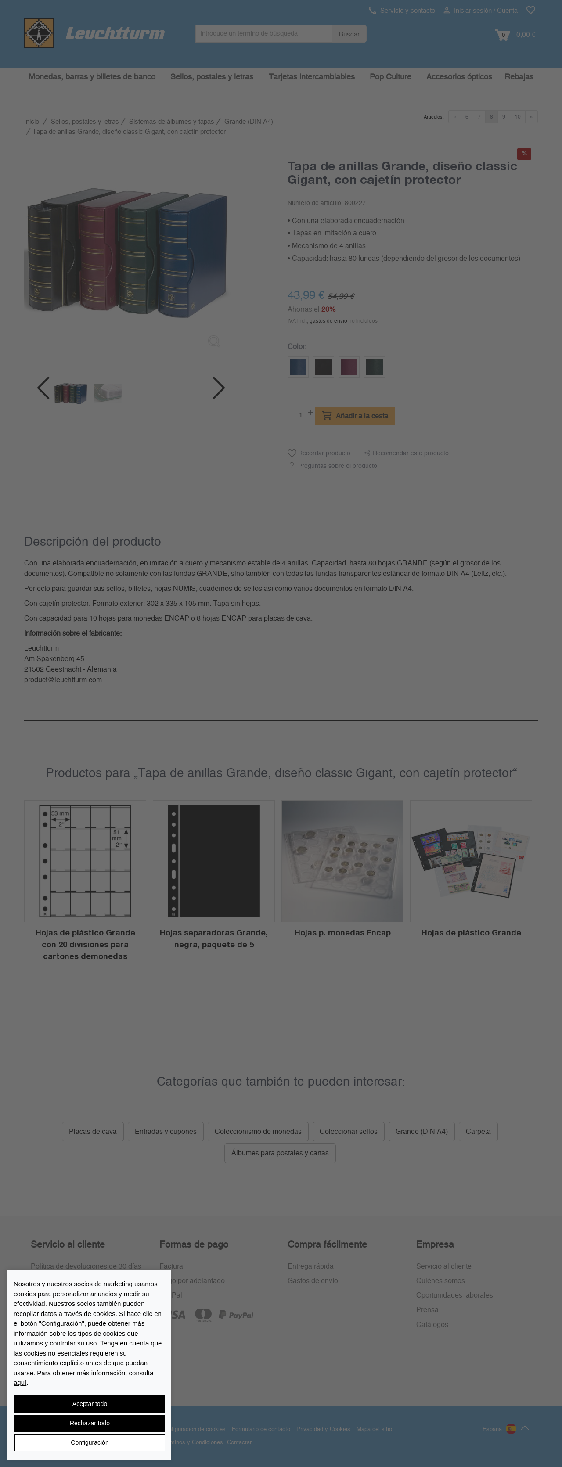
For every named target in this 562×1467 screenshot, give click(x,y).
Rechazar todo (90, 1423)
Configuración (89, 1442)
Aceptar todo (89, 1403)
